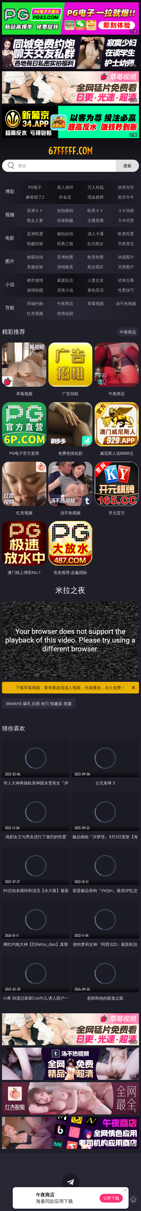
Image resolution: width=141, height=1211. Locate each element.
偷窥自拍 (35, 257)
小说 (9, 284)
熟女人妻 (35, 220)
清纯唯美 (65, 267)
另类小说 (65, 290)
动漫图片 (126, 257)
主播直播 (95, 220)
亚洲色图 (65, 257)
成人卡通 (95, 233)
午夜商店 (65, 303)
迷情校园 (35, 290)
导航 (9, 307)
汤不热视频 (126, 303)
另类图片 (126, 267)
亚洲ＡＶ (35, 210)
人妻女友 (95, 280)
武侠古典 (126, 280)
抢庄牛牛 (126, 197)
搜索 (127, 165)
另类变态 (126, 243)
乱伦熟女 (95, 243)
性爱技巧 (126, 290)
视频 (9, 214)
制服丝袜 (35, 243)
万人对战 (95, 187)
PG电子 (35, 187)
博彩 (9, 191)
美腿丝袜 (35, 267)
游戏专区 (126, 187)
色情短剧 (65, 313)
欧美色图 (95, 257)
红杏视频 (35, 313)
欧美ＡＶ (95, 210)
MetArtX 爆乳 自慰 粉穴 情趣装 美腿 (39, 703)
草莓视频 (95, 303)
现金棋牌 (95, 197)
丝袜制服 (65, 220)
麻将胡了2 (35, 197)
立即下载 (111, 1198)
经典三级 (65, 243)
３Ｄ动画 (126, 210)
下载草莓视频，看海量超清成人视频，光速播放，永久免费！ (76, 687)
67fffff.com (70, 151)
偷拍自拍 (65, 233)
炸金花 (65, 197)
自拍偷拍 (65, 210)
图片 (9, 261)
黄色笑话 (95, 290)
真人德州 (65, 187)
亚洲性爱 (35, 233)
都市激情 (35, 280)
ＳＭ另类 (126, 220)
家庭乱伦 (65, 280)
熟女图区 (95, 267)
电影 (9, 238)
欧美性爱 (126, 233)
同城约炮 (35, 303)
